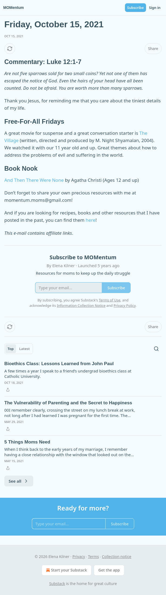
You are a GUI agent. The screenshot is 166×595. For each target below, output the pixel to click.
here (90, 220)
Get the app (109, 570)
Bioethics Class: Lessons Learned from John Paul (59, 363)
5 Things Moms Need (27, 442)
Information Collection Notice (81, 305)
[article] (83, 377)
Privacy (78, 556)
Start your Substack (66, 570)
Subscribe (135, 7)
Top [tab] (11, 348)
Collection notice (116, 556)
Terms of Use (109, 300)
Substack (57, 583)
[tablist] (18, 348)
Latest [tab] (24, 348)
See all (19, 481)
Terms (93, 556)
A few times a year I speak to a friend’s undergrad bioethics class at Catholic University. (67, 373)
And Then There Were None (34, 180)
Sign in (155, 7)
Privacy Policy (125, 305)
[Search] (156, 348)
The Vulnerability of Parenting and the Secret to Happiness (68, 402)
